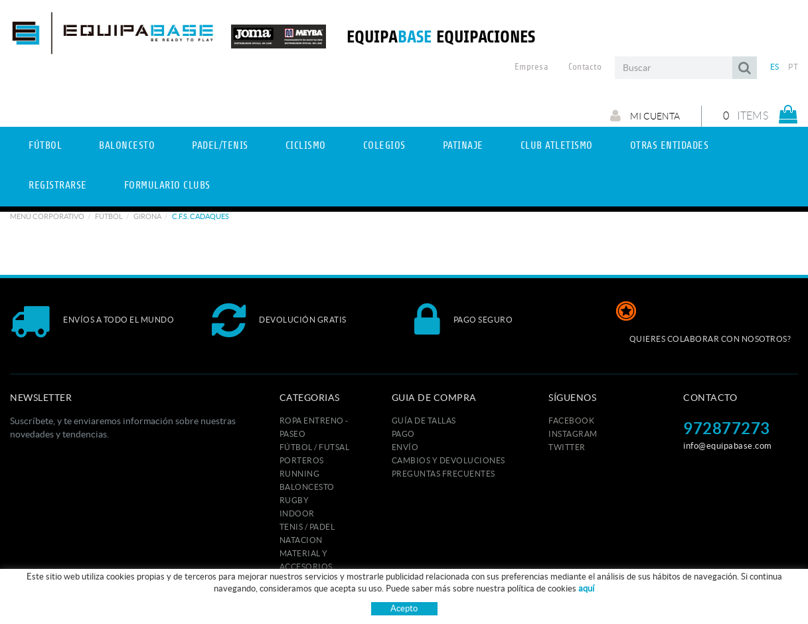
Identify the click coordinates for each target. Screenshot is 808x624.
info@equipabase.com (727, 446)
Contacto (585, 67)
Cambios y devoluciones (448, 460)
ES (774, 66)
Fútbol (109, 216)
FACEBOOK (571, 420)
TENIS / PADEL (307, 526)
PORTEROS (302, 460)
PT (793, 66)
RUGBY (294, 500)
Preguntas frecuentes (443, 473)
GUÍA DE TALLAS (424, 420)
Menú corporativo (47, 216)
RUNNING (300, 473)
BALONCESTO (307, 487)
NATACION (301, 540)
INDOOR (297, 513)
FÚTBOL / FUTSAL (315, 447)
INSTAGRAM (573, 433)
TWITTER (567, 447)
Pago (403, 433)
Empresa (531, 67)
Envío (405, 447)
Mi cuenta (645, 115)
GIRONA (147, 216)
